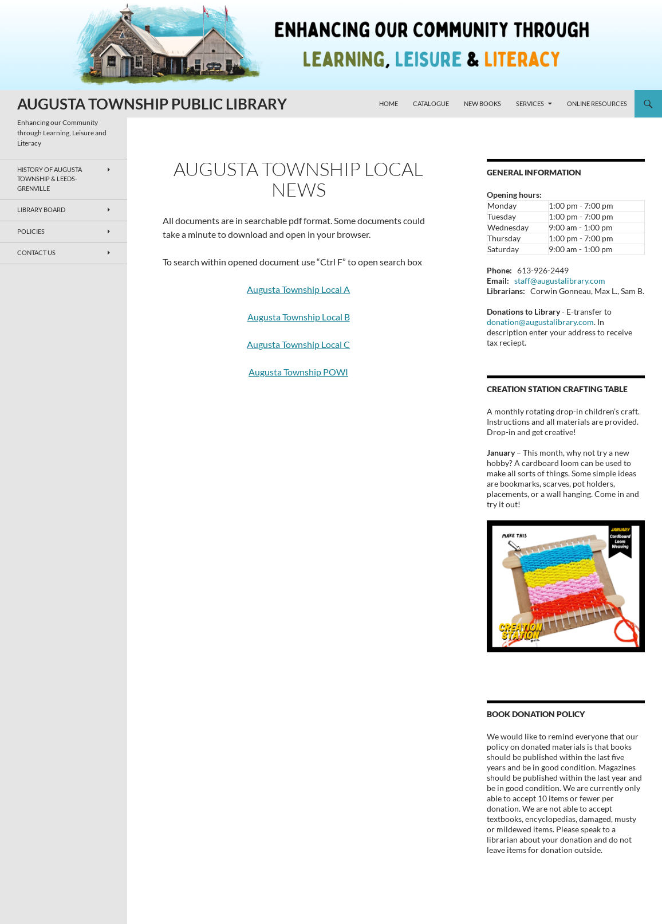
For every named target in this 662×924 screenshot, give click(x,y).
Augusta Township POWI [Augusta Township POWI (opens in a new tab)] (298, 371)
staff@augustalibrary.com (559, 280)
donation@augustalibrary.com (540, 322)
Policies (31, 231)
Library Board (41, 209)
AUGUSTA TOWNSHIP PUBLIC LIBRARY (152, 104)
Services (530, 103)
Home (388, 103)
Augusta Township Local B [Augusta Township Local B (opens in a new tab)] (298, 316)
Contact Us (36, 252)
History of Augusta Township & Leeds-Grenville (49, 179)
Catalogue (431, 103)
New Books (482, 103)
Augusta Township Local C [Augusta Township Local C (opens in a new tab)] (298, 344)
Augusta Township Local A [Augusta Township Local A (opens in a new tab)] (298, 289)
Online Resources (597, 103)
